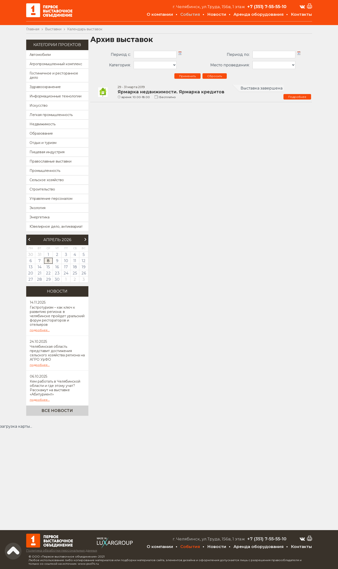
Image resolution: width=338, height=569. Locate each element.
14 (39, 267)
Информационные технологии (55, 96)
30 (57, 279)
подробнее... (40, 330)
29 (48, 279)
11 (74, 260)
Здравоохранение (45, 87)
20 (30, 273)
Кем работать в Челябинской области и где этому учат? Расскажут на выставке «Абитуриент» (55, 387)
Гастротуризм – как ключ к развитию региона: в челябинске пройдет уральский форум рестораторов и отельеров (57, 316)
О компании (160, 14)
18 (75, 267)
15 (48, 267)
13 (31, 267)
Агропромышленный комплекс (56, 64)
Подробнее (297, 97)
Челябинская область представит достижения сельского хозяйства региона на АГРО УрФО (57, 353)
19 (84, 267)
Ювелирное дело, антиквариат (56, 226)
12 (84, 260)
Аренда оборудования (258, 14)
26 (83, 273)
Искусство (39, 105)
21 (39, 273)
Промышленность (45, 171)
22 (48, 273)
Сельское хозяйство (47, 180)
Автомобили (40, 55)
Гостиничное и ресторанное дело (54, 75)
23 (57, 273)
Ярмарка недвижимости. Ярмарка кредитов (171, 92)
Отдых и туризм (43, 143)
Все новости (57, 410)
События (190, 14)
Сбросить (214, 76)
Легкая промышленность (51, 115)
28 (39, 279)
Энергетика (40, 217)
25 (75, 273)
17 (66, 267)
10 (66, 260)
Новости (216, 14)
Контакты (301, 14)
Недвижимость (42, 124)
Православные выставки (50, 161)
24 (66, 273)
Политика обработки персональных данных (61, 550)
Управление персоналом (51, 198)
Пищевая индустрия (47, 152)
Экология (37, 208)
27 (30, 279)
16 (57, 267)
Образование (41, 133)
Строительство (42, 189)
